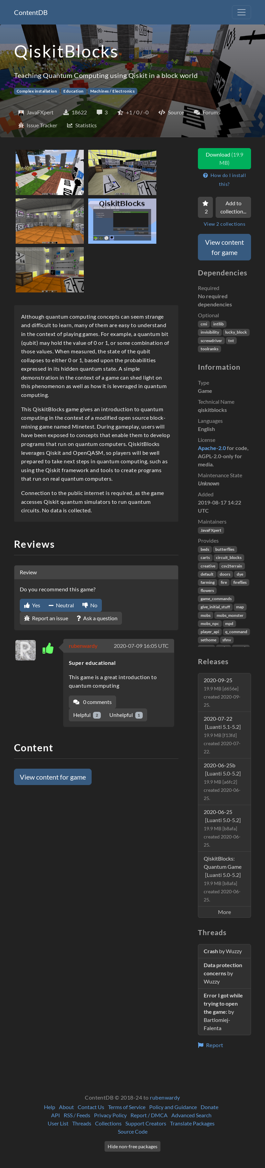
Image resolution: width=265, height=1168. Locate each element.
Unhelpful (126, 715)
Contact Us (91, 1107)
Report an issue (46, 618)
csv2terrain (231, 566)
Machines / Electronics (112, 91)
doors (225, 574)
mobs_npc (210, 623)
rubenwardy (83, 645)
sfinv (226, 639)
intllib (218, 323)
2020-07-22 (222, 734)
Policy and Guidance (173, 1107)
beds (205, 549)
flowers (207, 590)
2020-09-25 (222, 692)
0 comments (92, 702)
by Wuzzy (223, 951)
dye (240, 574)
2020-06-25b (222, 781)
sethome (208, 639)
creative (208, 566)
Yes (32, 605)
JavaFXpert (211, 530)
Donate (209, 1107)
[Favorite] (205, 207)
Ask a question (97, 618)
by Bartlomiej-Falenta (223, 1011)
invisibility (210, 332)
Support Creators (145, 1123)
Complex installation (37, 91)
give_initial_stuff (215, 606)
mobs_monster (230, 615)
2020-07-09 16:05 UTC (141, 645)
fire (224, 582)
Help (49, 1107)
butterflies (224, 549)
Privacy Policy (110, 1115)
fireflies (240, 582)
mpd (229, 623)
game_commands (216, 598)
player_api (210, 631)
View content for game (53, 777)
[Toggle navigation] (241, 12)
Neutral (61, 605)
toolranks (209, 348)
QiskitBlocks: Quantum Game (222, 878)
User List (58, 1123)
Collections (108, 1123)
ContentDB (31, 12)
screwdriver (211, 340)
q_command (236, 631)
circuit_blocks (228, 557)
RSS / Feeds (77, 1115)
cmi (204, 323)
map (240, 606)
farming (208, 582)
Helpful (87, 715)
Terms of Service (126, 1107)
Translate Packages (192, 1123)
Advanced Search (191, 1115)
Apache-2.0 (212, 448)
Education (73, 91)
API (55, 1115)
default (207, 574)
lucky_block (236, 332)
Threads (81, 1123)
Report (210, 1045)
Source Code (132, 1131)
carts (205, 557)
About (66, 1107)
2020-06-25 (222, 828)
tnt (231, 340)
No (89, 605)
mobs (206, 615)
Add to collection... (233, 207)
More (224, 912)
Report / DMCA (149, 1115)
